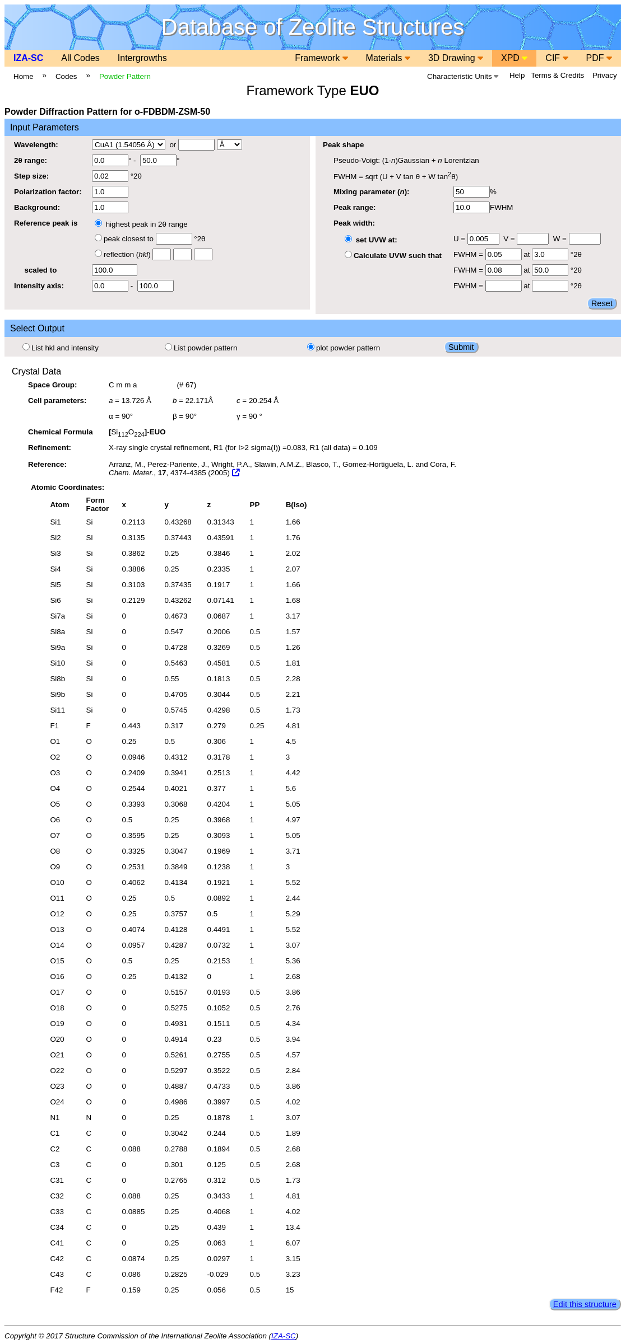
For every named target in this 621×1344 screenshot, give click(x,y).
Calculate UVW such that (393, 255)
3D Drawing (455, 58)
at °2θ (533, 254)
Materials (388, 58)
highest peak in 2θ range (141, 224)
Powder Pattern (125, 76)
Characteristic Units (462, 76)
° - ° (135, 160)
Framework (321, 58)
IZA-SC (28, 58)
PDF (599, 58)
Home (23, 76)
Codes (66, 76)
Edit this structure (585, 1304)
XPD (514, 58)
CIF (556, 58)
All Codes (80, 58)
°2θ (117, 176)
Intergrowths (142, 58)
